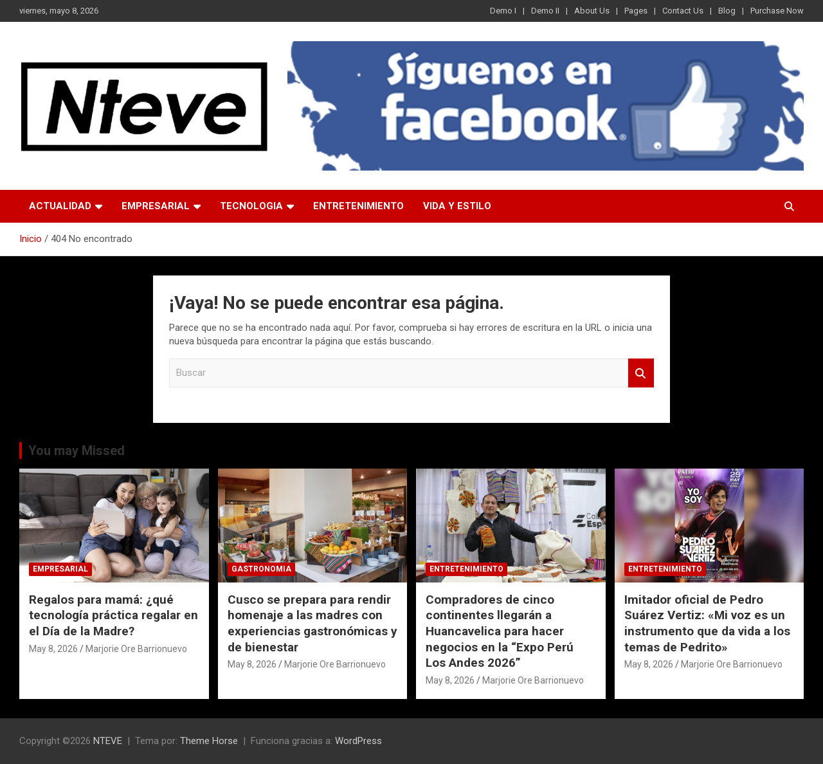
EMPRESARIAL (156, 206)
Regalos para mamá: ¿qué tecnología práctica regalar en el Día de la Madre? (113, 615)
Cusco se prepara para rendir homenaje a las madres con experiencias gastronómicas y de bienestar (312, 623)
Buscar (641, 373)
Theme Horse (209, 741)
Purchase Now (777, 10)
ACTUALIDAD (60, 206)
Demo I (503, 10)
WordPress (358, 741)
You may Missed (76, 450)
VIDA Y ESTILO (457, 206)
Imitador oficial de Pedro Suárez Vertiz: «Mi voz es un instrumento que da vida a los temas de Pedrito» (707, 623)
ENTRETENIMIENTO (358, 206)
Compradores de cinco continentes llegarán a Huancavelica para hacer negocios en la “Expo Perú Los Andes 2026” (500, 631)
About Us (592, 10)
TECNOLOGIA (251, 206)
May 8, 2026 (53, 649)
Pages (635, 10)
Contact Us (682, 10)
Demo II (545, 10)
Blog (727, 10)
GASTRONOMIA (261, 568)
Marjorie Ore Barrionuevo (136, 649)
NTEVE (107, 741)
